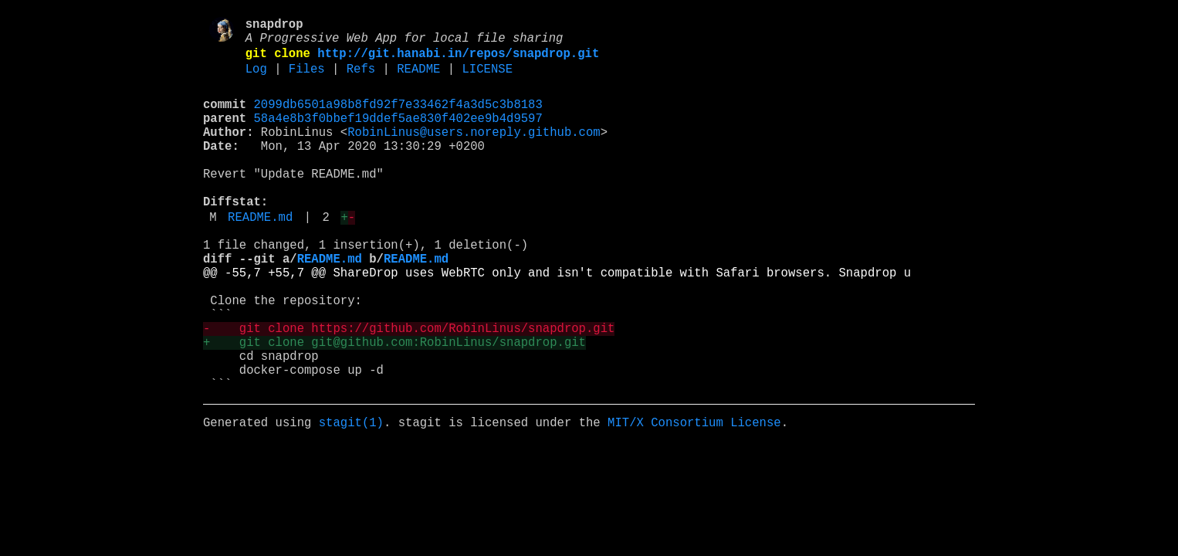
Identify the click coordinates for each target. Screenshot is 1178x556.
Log (256, 79)
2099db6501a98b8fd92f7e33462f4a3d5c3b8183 (398, 118)
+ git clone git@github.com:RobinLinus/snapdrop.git (394, 405)
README (418, 79)
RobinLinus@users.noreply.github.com (473, 152)
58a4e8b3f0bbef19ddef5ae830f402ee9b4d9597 (398, 135)
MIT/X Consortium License (694, 498)
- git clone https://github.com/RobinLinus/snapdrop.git (408, 388)
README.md (260, 255)
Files (307, 79)
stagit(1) (351, 498)
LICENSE (487, 79)
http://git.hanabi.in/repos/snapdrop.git (458, 61)
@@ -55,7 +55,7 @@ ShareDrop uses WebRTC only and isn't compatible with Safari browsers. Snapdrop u (557, 320)
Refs (361, 79)
